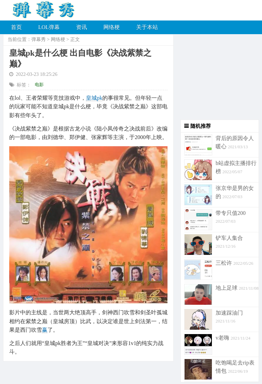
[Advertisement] (216, 77)
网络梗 (111, 27)
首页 (16, 27)
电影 (39, 84)
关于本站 (147, 27)
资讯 (81, 27)
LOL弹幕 (49, 27)
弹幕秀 (38, 39)
